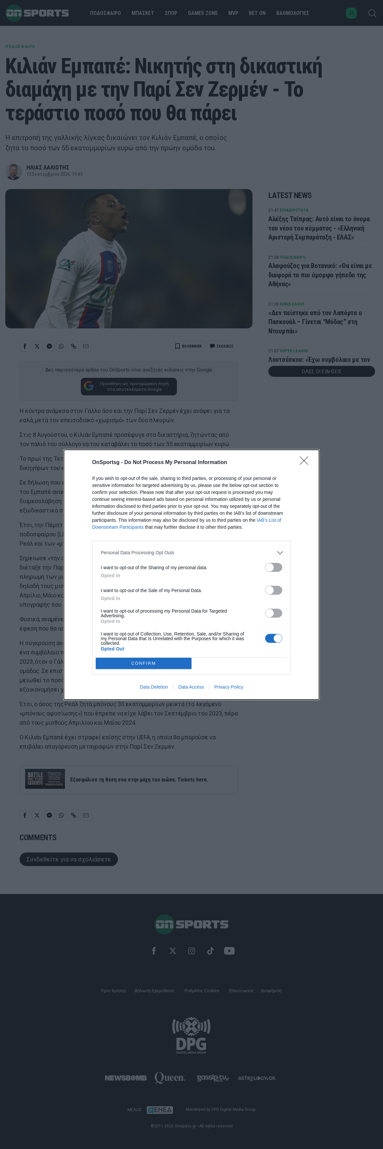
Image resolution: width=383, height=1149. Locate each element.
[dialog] (191, 575)
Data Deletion (154, 687)
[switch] (273, 567)
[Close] (306, 462)
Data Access (191, 687)
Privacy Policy (228, 687)
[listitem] (191, 552)
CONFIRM (143, 663)
